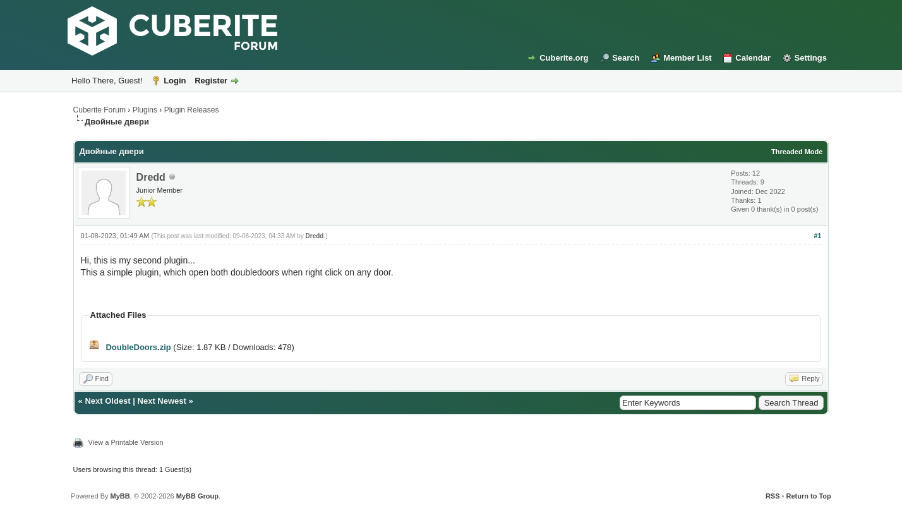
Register (211, 80)
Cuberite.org (563, 58)
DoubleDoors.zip (138, 347)
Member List (687, 58)
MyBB (120, 496)
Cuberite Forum (99, 110)
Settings (811, 58)
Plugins (145, 110)
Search (625, 58)
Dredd (150, 177)
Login (175, 80)
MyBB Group (197, 496)
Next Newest (162, 401)
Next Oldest (107, 401)
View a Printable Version (126, 442)
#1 (817, 235)
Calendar (753, 58)
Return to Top (808, 496)
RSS (773, 496)
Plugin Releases (191, 110)
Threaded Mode (796, 151)
